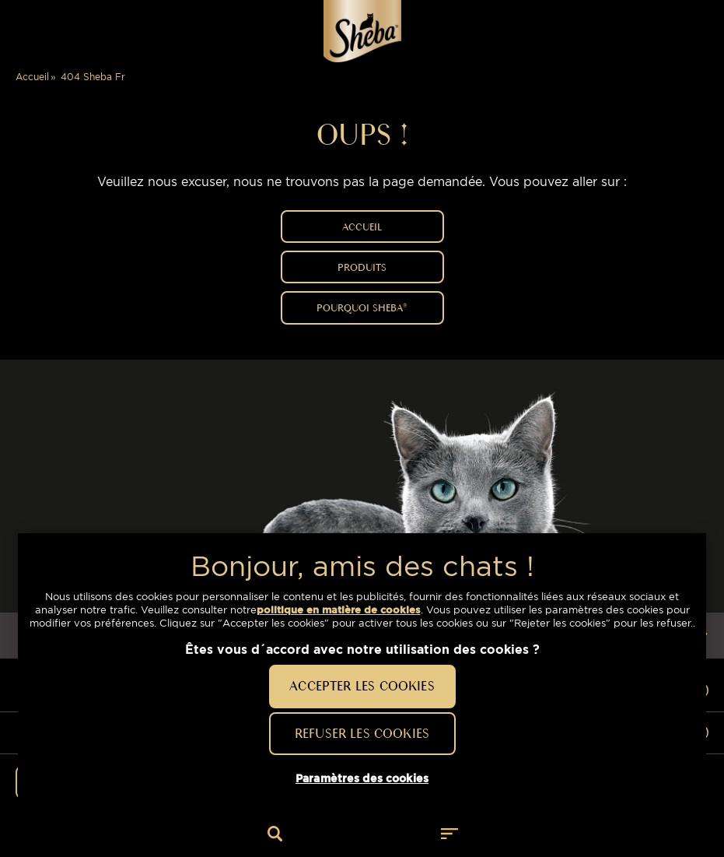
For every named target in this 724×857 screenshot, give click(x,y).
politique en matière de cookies (339, 610)
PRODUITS (362, 267)
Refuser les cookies (362, 733)
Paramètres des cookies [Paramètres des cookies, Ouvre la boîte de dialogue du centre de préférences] (362, 778)
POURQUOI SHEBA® (362, 307)
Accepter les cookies (362, 686)
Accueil (32, 77)
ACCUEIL (362, 226)
